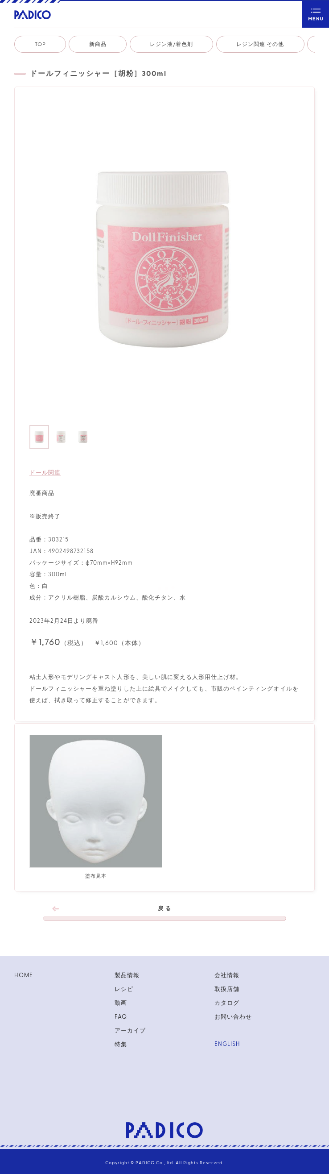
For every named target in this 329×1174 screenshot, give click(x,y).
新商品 (98, 44)
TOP (40, 44)
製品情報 (127, 975)
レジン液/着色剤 (171, 44)
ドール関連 (45, 472)
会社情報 (226, 975)
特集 (121, 1044)
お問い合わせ (233, 1017)
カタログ (226, 1003)
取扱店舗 (226, 989)
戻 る (164, 913)
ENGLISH (227, 1044)
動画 (121, 1003)
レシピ (124, 989)
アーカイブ (130, 1030)
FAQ (121, 1017)
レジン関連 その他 (260, 44)
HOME (23, 975)
